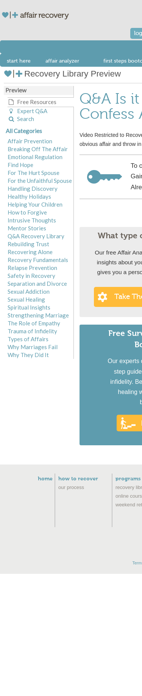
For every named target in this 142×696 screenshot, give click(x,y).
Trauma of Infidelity (32, 331)
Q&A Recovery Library (36, 236)
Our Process (71, 487)
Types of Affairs (28, 339)
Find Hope (20, 164)
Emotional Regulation (35, 156)
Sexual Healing (26, 299)
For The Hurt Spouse (33, 172)
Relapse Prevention (32, 267)
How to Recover (78, 478)
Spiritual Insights (29, 307)
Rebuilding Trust (28, 244)
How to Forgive (27, 212)
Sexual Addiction (29, 291)
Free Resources (32, 101)
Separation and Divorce (37, 283)
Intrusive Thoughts (32, 220)
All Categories (24, 130)
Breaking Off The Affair (38, 149)
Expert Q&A (27, 110)
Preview (16, 90)
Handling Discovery (33, 188)
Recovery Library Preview (62, 73)
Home (45, 478)
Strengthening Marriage (38, 315)
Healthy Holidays (29, 196)
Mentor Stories (27, 228)
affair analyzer (62, 61)
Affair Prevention (30, 141)
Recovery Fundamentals (38, 259)
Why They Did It (28, 354)
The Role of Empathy (34, 323)
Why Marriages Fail (33, 346)
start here (19, 61)
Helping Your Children (35, 204)
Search (21, 118)
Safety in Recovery (31, 275)
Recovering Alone (30, 251)
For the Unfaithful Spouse (40, 180)
